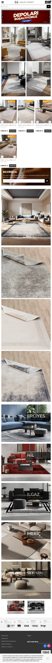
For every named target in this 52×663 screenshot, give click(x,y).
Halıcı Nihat (4, 127)
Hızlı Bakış (14, 122)
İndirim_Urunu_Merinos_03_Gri (26, 125)
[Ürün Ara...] (49, 6)
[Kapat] (47, 658)
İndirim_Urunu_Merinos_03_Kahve (43, 125)
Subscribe (47, 181)
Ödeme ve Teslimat (6, 647)
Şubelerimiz (4, 638)
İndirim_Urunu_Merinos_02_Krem (8, 125)
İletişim (29, 635)
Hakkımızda (4, 635)
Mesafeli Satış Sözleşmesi (8, 641)
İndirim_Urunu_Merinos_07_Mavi (8, 160)
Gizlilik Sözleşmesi (6, 644)
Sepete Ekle (12, 131)
